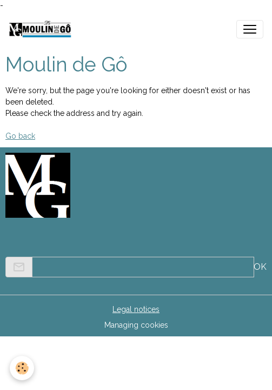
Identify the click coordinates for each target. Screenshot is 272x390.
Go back (20, 136)
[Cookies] (22, 368)
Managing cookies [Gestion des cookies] (136, 325)
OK (260, 267)
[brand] (42, 29)
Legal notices (136, 309)
